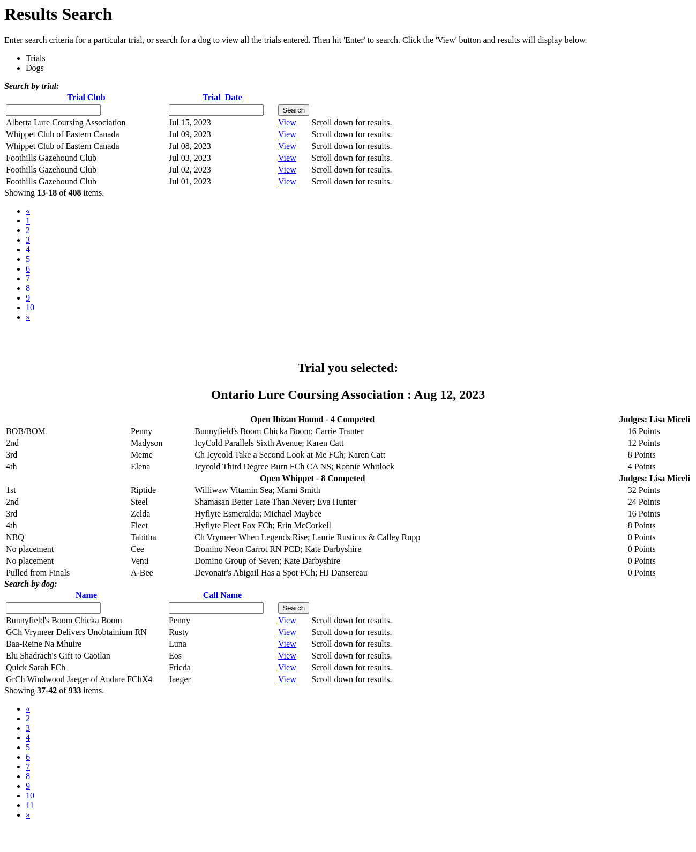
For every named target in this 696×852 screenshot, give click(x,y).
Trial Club (86, 97)
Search (293, 110)
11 (30, 805)
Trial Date (222, 97)
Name (86, 595)
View (287, 122)
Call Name (222, 595)
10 (30, 307)
